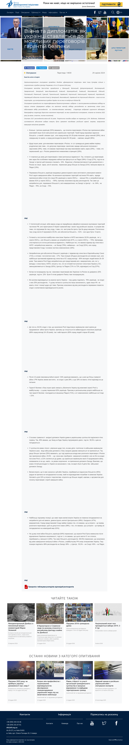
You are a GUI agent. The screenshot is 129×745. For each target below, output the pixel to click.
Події (17, 12)
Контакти (49, 723)
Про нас (80, 723)
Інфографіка (53, 12)
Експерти (10, 12)
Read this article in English (32, 77)
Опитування (25, 12)
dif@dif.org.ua (11, 727)
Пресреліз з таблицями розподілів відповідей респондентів (49, 587)
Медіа (44, 12)
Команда (65, 723)
